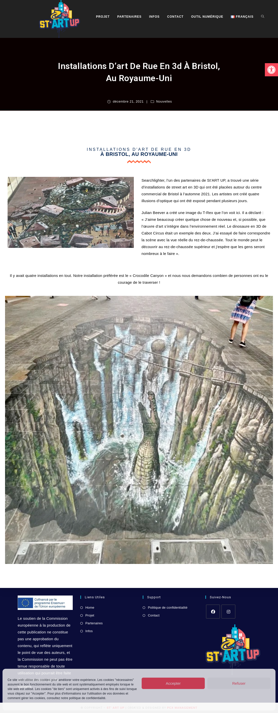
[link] (271, 69)
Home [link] (89, 607)
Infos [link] (89, 631)
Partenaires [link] (94, 623)
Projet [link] (89, 615)
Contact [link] (154, 615)
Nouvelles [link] (164, 101)
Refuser (239, 683)
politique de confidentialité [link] (87, 698)
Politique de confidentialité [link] (168, 607)
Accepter (173, 683)
